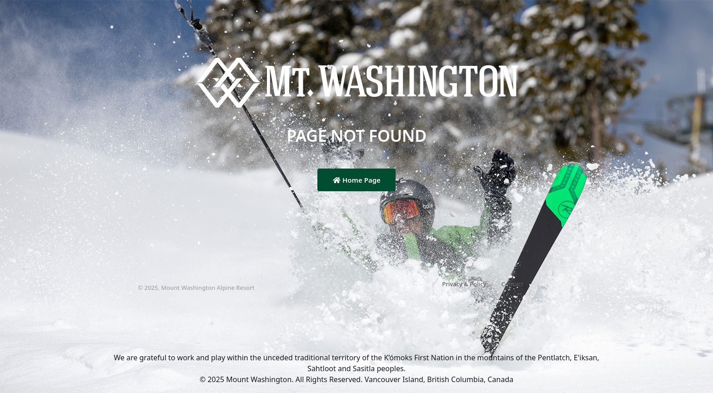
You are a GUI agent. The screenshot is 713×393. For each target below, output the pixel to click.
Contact (512, 284)
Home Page (357, 179)
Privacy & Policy (464, 284)
